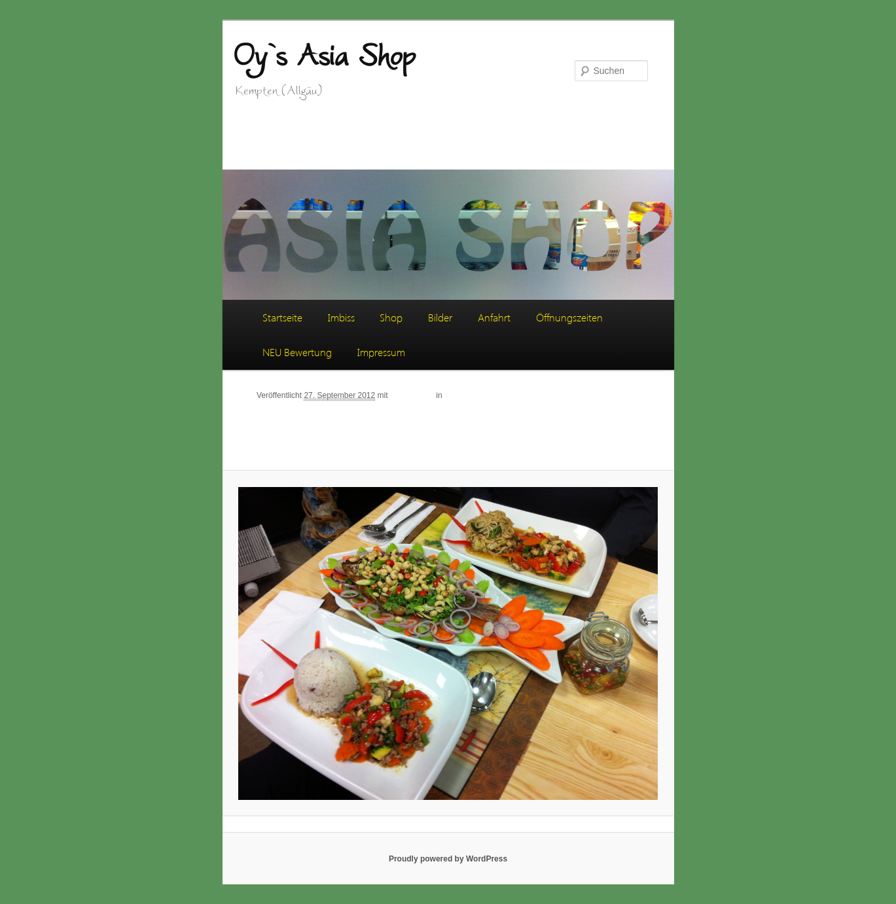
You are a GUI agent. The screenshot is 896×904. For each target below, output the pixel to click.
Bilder (440, 317)
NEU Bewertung (297, 352)
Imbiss (341, 317)
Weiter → (622, 394)
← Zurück (578, 394)
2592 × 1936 (412, 395)
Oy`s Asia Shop (324, 55)
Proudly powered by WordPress (448, 858)
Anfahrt (494, 317)
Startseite (282, 317)
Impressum (381, 352)
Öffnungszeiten (569, 317)
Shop (391, 317)
